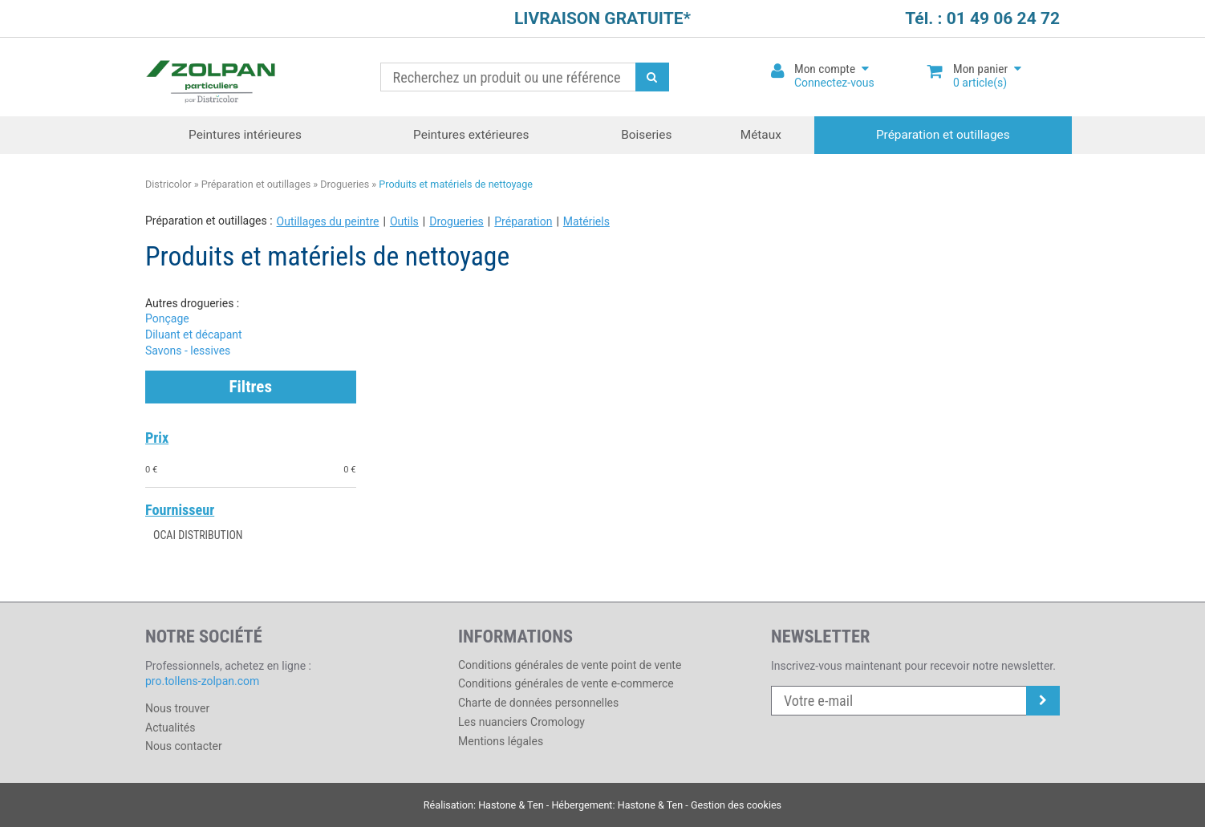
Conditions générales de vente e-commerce (566, 683)
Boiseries (646, 135)
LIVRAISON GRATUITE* (602, 18)
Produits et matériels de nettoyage (456, 184)
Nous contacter (183, 746)
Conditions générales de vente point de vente (569, 665)
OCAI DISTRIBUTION (198, 535)
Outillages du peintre (328, 221)
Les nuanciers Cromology (521, 722)
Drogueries (344, 184)
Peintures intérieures (245, 135)
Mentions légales (500, 741)
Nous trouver (177, 708)
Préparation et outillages (943, 135)
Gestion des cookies (736, 805)
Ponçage (167, 318)
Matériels (586, 221)
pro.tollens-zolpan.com (202, 681)
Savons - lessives (187, 350)
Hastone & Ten (511, 805)
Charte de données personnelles (538, 702)
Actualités (170, 727)
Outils (404, 221)
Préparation (523, 221)
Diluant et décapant (193, 334)
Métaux (760, 135)
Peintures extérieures (471, 135)
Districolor (211, 77)
